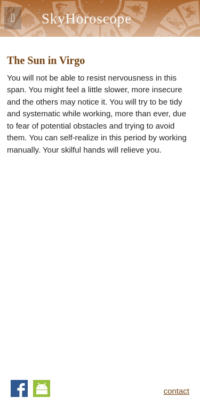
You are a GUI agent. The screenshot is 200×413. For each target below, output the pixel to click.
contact (176, 390)
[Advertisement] (100, 264)
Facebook (19, 388)
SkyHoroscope (87, 19)
